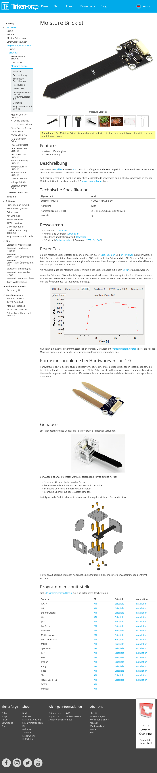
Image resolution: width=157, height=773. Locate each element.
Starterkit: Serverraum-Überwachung (20, 255)
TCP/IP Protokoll (15, 302)
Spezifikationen (14, 295)
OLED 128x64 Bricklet (22, 124)
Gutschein (27, 738)
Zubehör (26, 732)
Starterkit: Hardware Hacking (17, 249)
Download (61, 230)
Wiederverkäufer (98, 726)
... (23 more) (17, 62)
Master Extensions (16, 38)
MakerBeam (28, 735)
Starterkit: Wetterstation (19, 244)
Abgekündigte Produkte (19, 45)
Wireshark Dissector (17, 309)
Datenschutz (54, 713)
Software (10, 201)
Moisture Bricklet (19, 65)
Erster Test (18, 88)
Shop (57, 6)
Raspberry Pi (13, 290)
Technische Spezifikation (19, 79)
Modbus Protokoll (16, 305)
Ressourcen (19, 84)
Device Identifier (15, 226)
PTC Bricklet (17, 131)
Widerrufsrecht (74, 716)
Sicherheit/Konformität (60, 719)
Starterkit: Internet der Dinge (18, 273)
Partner (93, 729)
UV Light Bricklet (19, 178)
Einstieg (10, 23)
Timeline (11, 196)
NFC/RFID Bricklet (20, 120)
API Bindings (13, 215)
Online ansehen (64, 240)
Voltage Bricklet (19, 182)
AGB (68, 713)
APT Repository (14, 223)
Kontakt (94, 722)
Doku (44, 6)
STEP (88, 240)
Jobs (92, 732)
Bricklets (11, 34)
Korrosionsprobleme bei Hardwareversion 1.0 (22, 95)
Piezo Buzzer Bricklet (21, 128)
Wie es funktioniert (99, 719)
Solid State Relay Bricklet (19, 161)
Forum (70, 6)
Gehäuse (17, 102)
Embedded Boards (16, 286)
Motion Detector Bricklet (19, 115)
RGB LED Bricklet (19, 144)
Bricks (10, 30)
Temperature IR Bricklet (19, 167)
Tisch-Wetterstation (17, 281)
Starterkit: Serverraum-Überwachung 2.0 (20, 263)
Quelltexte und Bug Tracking (17, 231)
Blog (104, 6)
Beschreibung (20, 75)
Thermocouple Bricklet (18, 173)
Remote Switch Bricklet (18, 140)
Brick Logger (13, 212)
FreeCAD (96, 240)
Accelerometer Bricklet (18, 57)
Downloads (87, 6)
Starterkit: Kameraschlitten (20, 278)
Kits (8, 241)
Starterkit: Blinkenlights (19, 268)
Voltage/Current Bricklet (19, 186)
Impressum (54, 716)
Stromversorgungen (17, 41)
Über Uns (94, 713)
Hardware (11, 27)
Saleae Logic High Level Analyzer (19, 314)
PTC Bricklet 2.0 (19, 135)
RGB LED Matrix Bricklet (19, 149)
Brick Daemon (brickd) (18, 204)
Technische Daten (16, 298)
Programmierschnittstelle (22, 107)
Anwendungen (97, 716)
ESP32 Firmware (15, 219)
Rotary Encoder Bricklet (19, 155)
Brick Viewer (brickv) (17, 208)
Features (17, 71)
